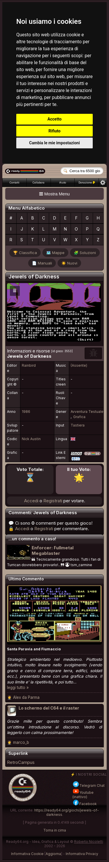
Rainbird (29, 365)
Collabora (38, 182)
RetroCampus (21, 762)
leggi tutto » (18, 687)
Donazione (86, 182)
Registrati (52, 500)
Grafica (79, 417)
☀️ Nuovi (69, 263)
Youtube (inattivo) (83, 794)
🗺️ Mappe (55, 252)
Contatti (14, 182)
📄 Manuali (42, 263)
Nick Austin (31, 439)
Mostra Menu (54, 193)
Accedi (31, 500)
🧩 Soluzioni (85, 252)
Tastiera (78, 425)
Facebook (84, 804)
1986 (26, 411)
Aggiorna (53, 854)
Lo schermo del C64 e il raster (49, 708)
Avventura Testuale (87, 411)
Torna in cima (54, 830)
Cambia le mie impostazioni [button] (54, 143)
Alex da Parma (26, 697)
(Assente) (79, 365)
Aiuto (62, 182)
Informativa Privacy (82, 854)
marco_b (21, 742)
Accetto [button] (54, 119)
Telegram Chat (88, 785)
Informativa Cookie (27, 854)
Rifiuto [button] (55, 131)
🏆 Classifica (25, 252)
